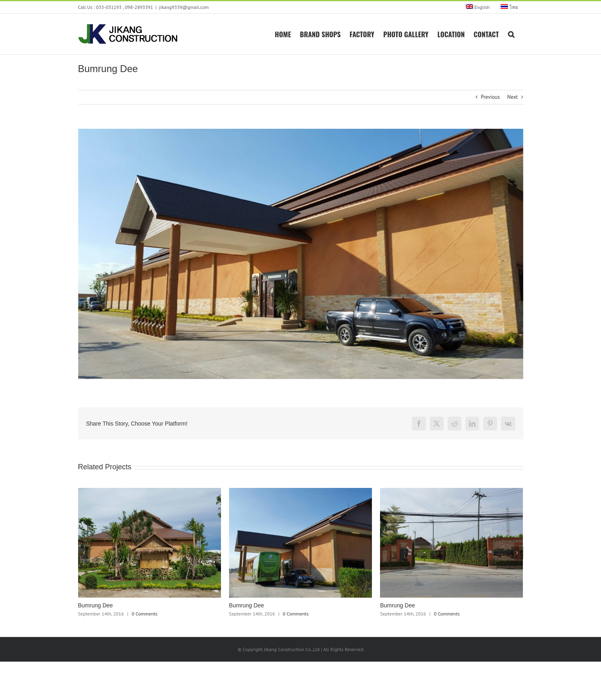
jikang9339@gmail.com (184, 7)
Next (512, 97)
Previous (490, 97)
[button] (511, 33)
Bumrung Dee (95, 605)
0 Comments (144, 614)
